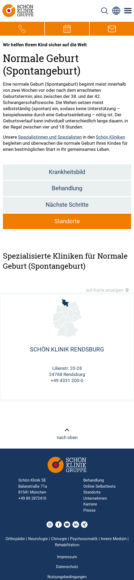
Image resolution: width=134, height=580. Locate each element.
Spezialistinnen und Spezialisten (50, 137)
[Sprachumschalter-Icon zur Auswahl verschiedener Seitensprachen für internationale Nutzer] (116, 11)
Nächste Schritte (67, 204)
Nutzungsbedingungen (67, 576)
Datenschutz (67, 566)
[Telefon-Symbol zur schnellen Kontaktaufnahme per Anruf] (22, 28)
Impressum (67, 556)
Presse (89, 510)
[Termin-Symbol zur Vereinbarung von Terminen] (67, 28)
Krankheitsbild (67, 172)
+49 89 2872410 (32, 498)
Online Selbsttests (99, 486)
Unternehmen (95, 498)
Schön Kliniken (110, 137)
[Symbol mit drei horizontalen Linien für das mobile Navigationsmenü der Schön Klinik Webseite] (128, 10)
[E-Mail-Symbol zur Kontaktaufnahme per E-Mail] (112, 28)
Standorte (67, 221)
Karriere (90, 504)
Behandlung (67, 188)
